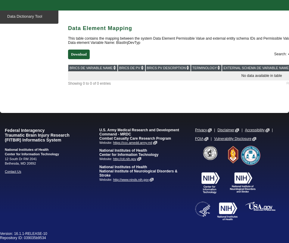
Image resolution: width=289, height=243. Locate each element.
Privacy (201, 130)
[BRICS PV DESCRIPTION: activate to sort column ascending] (168, 68)
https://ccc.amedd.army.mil (132, 142)
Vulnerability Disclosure (232, 139)
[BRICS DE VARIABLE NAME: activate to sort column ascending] (93, 68)
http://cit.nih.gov (124, 159)
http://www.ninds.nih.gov (131, 179)
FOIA (199, 139)
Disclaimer (225, 130)
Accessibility (255, 130)
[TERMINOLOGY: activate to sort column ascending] (206, 68)
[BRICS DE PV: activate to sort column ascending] (131, 68)
